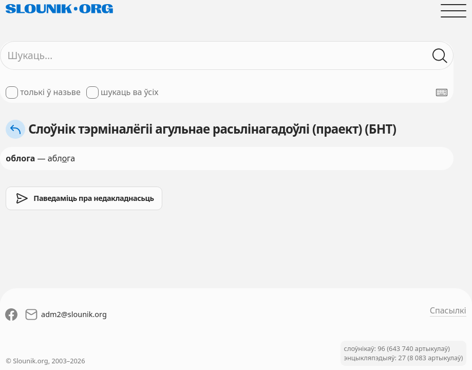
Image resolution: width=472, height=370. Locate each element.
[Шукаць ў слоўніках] (440, 55)
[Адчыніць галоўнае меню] (453, 11)
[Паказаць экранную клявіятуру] (442, 92)
